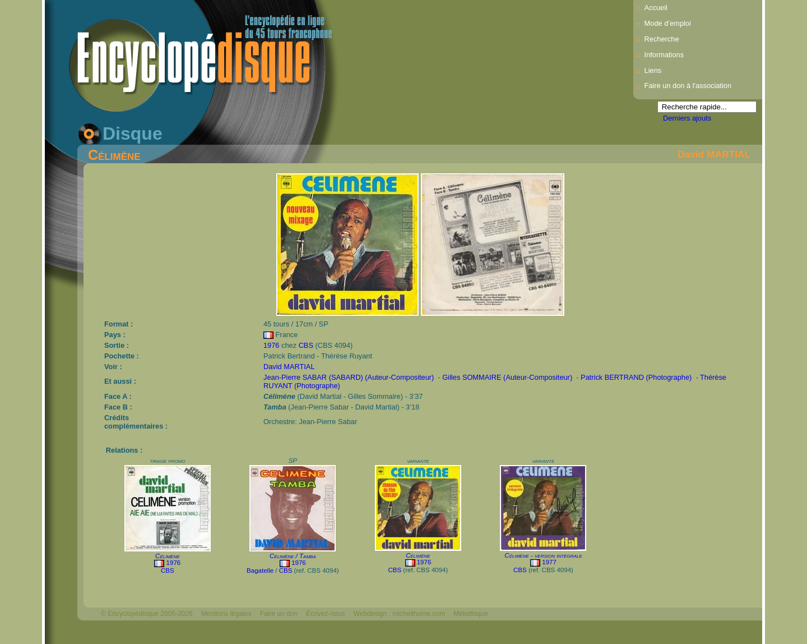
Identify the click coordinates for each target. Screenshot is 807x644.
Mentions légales (226, 614)
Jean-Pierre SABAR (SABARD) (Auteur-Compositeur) (348, 377)
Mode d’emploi (667, 23)
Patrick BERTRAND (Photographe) (636, 377)
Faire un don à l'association (687, 85)
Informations (664, 54)
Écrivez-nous (325, 614)
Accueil (655, 7)
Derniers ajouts (687, 118)
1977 (549, 562)
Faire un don (279, 614)
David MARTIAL (714, 154)
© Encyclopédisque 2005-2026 (147, 614)
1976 (271, 345)
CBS (306, 345)
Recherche (661, 39)
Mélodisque (470, 614)
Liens (653, 70)
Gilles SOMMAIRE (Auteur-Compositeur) (507, 377)
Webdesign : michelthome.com (399, 614)
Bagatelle (260, 570)
